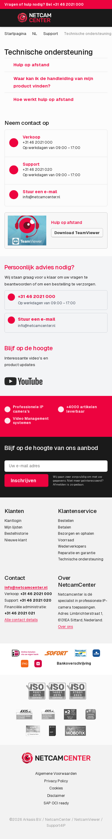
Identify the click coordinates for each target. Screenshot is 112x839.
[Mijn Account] (88, 19)
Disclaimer (56, 795)
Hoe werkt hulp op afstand (38, 99)
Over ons (65, 626)
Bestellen (66, 520)
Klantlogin (13, 520)
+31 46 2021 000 (68, 4)
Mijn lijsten (13, 527)
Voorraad (66, 540)
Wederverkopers (72, 546)
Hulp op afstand (26, 64)
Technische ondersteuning (80, 559)
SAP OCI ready (56, 803)
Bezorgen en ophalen (76, 533)
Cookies (56, 788)
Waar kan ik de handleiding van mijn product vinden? (48, 82)
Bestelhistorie (16, 533)
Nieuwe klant (15, 540)
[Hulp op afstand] (27, 230)
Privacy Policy (56, 781)
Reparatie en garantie (76, 553)
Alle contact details (21, 619)
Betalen (64, 527)
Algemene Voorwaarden (56, 773)
